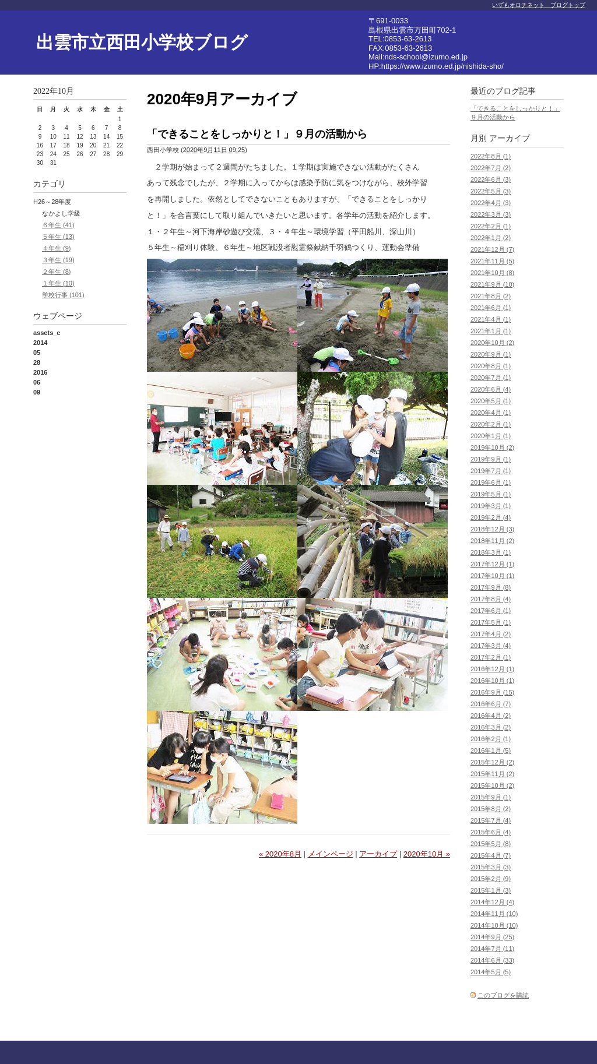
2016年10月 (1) (492, 680)
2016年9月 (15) (492, 692)
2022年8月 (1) (490, 156)
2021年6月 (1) (490, 307)
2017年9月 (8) (490, 587)
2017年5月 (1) (490, 622)
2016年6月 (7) (490, 703)
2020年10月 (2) (492, 342)
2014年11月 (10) (494, 913)
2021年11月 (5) (492, 261)
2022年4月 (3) (490, 202)
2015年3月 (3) (490, 867)
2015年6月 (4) (490, 832)
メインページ (330, 854)
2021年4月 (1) (490, 319)
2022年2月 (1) (490, 226)
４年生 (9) (56, 248)
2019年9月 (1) (490, 459)
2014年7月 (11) (492, 948)
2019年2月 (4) (490, 517)
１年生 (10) (58, 283)
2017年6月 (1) (490, 610)
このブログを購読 (503, 995)
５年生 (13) (58, 236)
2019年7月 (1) (490, 470)
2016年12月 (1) (492, 668)
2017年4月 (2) (490, 633)
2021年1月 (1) (490, 330)
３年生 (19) (58, 259)
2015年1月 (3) (490, 890)
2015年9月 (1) (490, 797)
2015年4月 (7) (490, 855)
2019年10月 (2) (492, 447)
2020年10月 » (426, 854)
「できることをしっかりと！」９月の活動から (257, 134)
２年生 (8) (56, 271)
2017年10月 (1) (492, 575)
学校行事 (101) (63, 294)
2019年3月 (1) (490, 505)
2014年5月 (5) (490, 971)
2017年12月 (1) (492, 564)
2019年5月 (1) (490, 494)
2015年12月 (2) (492, 762)
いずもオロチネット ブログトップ (538, 5)
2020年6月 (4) (490, 389)
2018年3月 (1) (490, 552)
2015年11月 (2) (492, 773)
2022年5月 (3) (490, 191)
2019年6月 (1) (490, 482)
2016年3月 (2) (490, 727)
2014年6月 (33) (492, 960)
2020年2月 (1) (490, 424)
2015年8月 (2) (490, 808)
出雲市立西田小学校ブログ (142, 42)
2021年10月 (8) (492, 272)
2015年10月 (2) (492, 785)
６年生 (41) (58, 224)
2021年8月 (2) (490, 296)
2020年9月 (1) (490, 354)
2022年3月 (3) (490, 214)
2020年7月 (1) (490, 377)
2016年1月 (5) (490, 750)
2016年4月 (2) (490, 715)
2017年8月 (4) (490, 599)
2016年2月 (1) (490, 738)
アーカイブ (378, 854)
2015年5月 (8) (490, 843)
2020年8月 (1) (490, 365)
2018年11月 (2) (492, 540)
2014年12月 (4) (492, 902)
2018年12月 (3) (492, 529)
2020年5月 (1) (490, 400)
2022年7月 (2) (490, 167)
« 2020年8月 (280, 854)
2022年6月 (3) (490, 179)
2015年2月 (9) (490, 878)
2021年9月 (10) (492, 284)
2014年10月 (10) (494, 925)
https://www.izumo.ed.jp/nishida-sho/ (442, 66)
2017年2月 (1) (490, 657)
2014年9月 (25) (492, 936)
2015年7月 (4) (490, 820)
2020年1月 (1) (490, 435)
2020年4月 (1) (490, 412)
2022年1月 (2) (490, 237)
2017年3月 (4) (490, 645)
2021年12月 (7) (492, 249)
